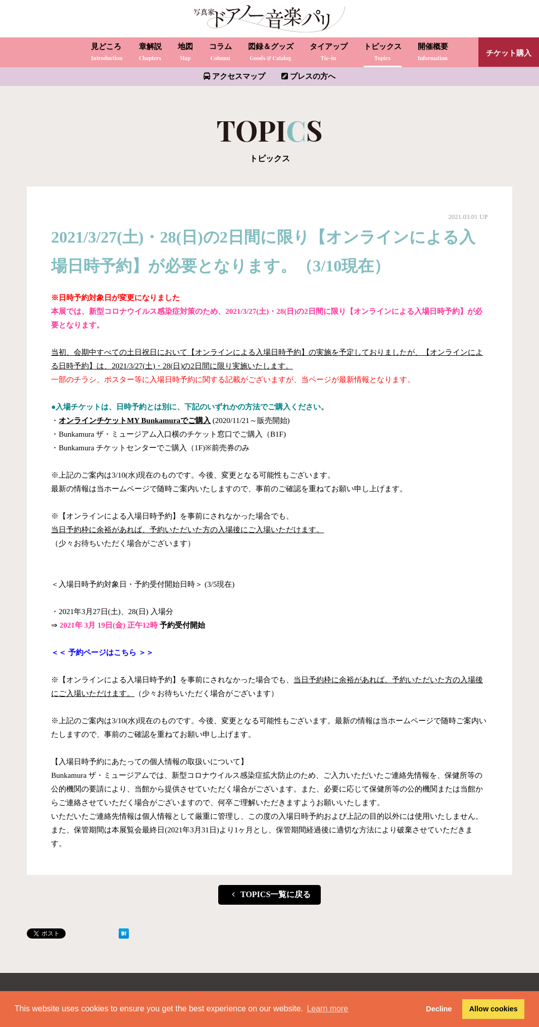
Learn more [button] (327, 1008)
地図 (185, 52)
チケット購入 (508, 53)
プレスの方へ (308, 76)
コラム (220, 52)
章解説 (150, 52)
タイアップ (329, 52)
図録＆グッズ (270, 52)
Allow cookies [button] (493, 1009)
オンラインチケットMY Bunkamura (119, 420)
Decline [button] (439, 1009)
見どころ (106, 52)
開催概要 (433, 52)
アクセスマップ (234, 76)
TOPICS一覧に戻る (269, 894)
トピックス (383, 52)
